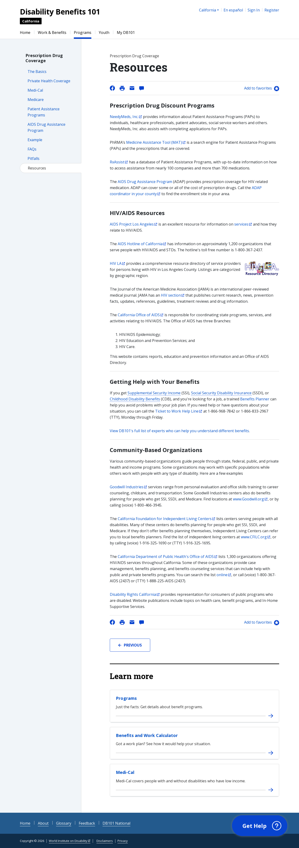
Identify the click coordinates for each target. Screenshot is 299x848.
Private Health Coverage (49, 80)
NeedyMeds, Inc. (124, 116)
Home (25, 32)
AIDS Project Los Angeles (132, 224)
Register (271, 10)
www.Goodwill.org (248, 499)
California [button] (207, 10)
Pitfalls (33, 158)
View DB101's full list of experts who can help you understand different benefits (179, 430)
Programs (82, 32)
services (241, 224)
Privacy (122, 841)
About (43, 823)
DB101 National (116, 823)
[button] (259, 825)
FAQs (32, 149)
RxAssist (117, 162)
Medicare (36, 99)
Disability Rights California (133, 594)
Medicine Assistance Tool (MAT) (154, 142)
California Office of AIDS (139, 314)
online (222, 574)
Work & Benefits (52, 32)
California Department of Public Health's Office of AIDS (166, 556)
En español (233, 10)
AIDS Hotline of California (140, 243)
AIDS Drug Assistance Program (145, 181)
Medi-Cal (35, 90)
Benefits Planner (254, 399)
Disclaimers (104, 841)
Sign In (254, 10)
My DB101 (126, 32)
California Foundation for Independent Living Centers (165, 518)
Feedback (87, 823)
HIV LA (115, 263)
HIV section (171, 295)
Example (35, 139)
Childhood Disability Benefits (135, 399)
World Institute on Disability (68, 841)
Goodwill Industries (126, 486)
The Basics (37, 71)
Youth (104, 32)
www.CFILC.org (254, 536)
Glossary (63, 823)
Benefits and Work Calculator (147, 735)
